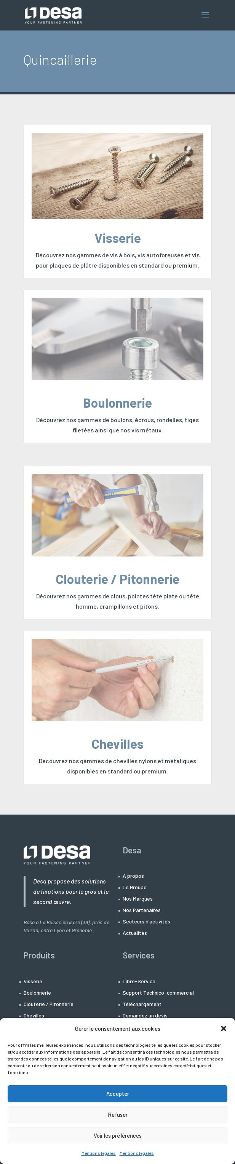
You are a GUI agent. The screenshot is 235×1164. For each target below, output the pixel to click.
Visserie (117, 238)
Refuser (118, 1114)
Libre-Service (139, 981)
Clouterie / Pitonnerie (117, 579)
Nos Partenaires (142, 910)
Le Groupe (135, 887)
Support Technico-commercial (158, 993)
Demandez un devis (145, 1016)
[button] (223, 1028)
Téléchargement (142, 1004)
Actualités (135, 933)
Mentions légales (99, 1153)
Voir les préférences (118, 1135)
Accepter (117, 1093)
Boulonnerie (117, 402)
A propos (133, 876)
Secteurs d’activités (146, 922)
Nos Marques (138, 899)
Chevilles (117, 743)
